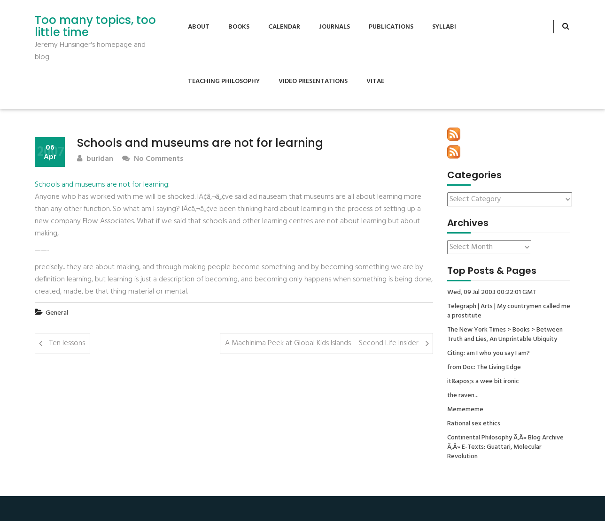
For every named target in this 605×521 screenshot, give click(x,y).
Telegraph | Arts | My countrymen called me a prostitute (508, 311)
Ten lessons (67, 343)
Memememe (465, 410)
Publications (391, 27)
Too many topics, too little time (95, 26)
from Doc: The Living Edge (484, 367)
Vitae (375, 81)
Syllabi (444, 27)
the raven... (463, 395)
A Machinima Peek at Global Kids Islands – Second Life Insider (322, 343)
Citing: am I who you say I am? (488, 353)
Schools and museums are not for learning (101, 185)
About (198, 27)
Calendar (284, 27)
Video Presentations (313, 81)
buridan (95, 159)
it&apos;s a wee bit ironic (483, 381)
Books (238, 27)
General (57, 313)
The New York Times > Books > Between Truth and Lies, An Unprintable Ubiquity (505, 334)
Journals (334, 27)
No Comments (152, 159)
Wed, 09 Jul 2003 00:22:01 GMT (491, 292)
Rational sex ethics (473, 424)
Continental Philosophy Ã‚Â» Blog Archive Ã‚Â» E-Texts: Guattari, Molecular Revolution (505, 447)
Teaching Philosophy (224, 81)
